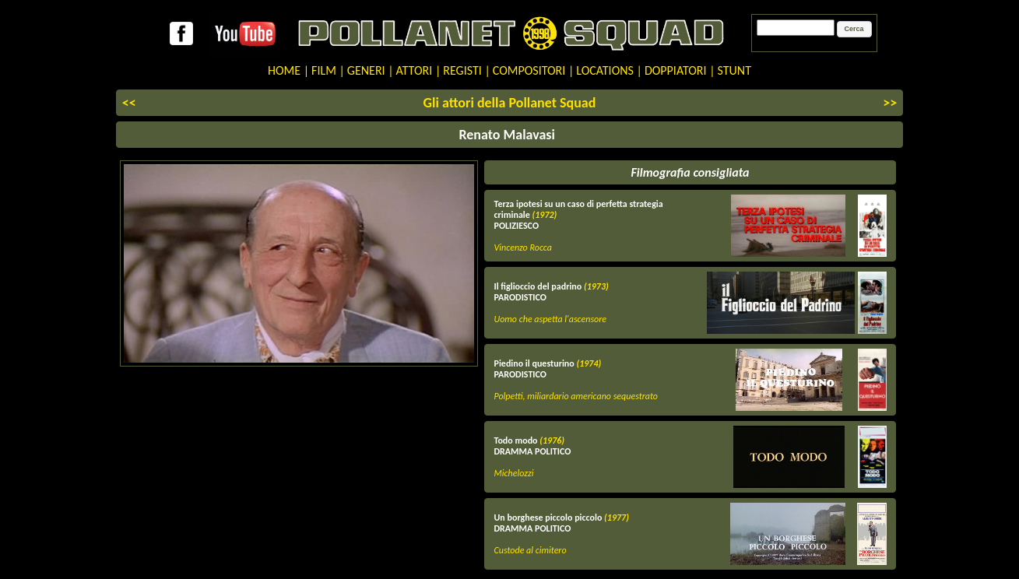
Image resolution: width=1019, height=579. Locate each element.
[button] (854, 29)
